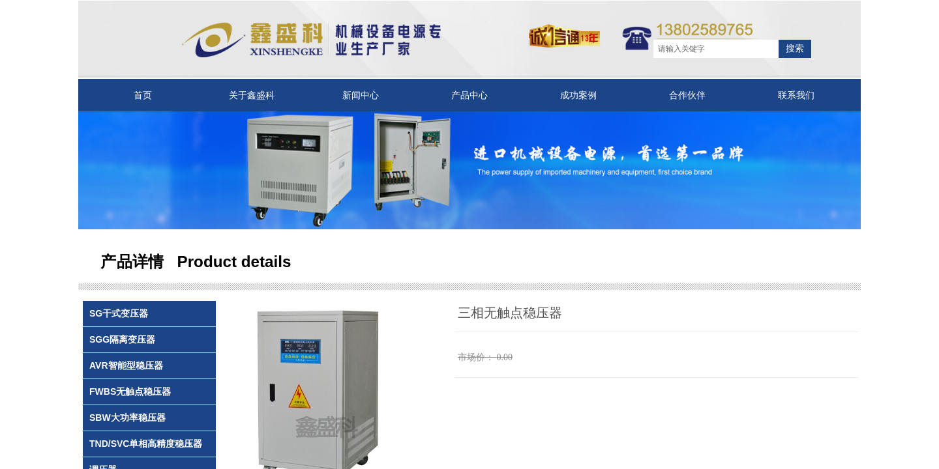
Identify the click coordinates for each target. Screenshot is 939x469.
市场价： (476, 357)
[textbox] (716, 49)
